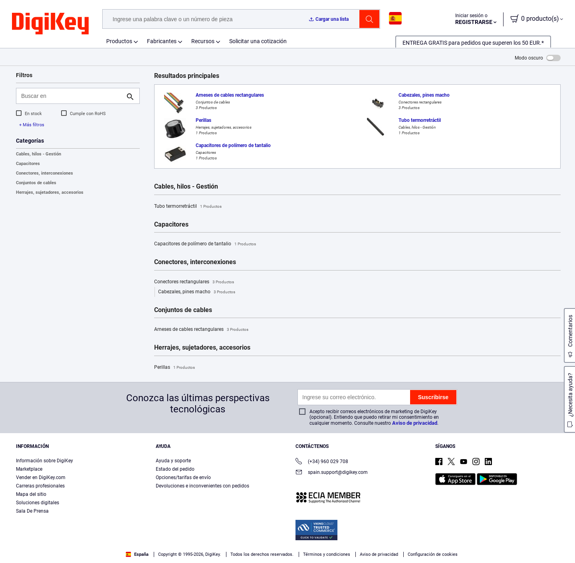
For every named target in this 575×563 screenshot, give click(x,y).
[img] (50, 24)
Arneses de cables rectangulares (201, 329)
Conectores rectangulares (194, 282)
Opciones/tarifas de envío (183, 477)
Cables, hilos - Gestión (38, 154)
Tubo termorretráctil (188, 206)
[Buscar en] (71, 96)
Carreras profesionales (40, 486)
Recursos (202, 41)
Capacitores (28, 163)
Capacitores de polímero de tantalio (205, 244)
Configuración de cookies (433, 554)
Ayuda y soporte (173, 461)
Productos (119, 41)
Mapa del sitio (31, 494)
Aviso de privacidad (414, 423)
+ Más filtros (31, 124)
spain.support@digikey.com (331, 473)
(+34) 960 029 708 (321, 462)
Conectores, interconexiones (44, 173)
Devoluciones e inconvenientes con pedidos (202, 486)
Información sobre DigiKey (44, 461)
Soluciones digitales (37, 502)
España (137, 554)
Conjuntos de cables (36, 183)
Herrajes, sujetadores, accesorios (49, 192)
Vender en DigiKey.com (40, 477)
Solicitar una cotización (258, 41)
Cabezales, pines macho (196, 292)
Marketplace (29, 469)
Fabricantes (161, 41)
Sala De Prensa (32, 511)
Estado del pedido (175, 469)
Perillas (174, 367)
